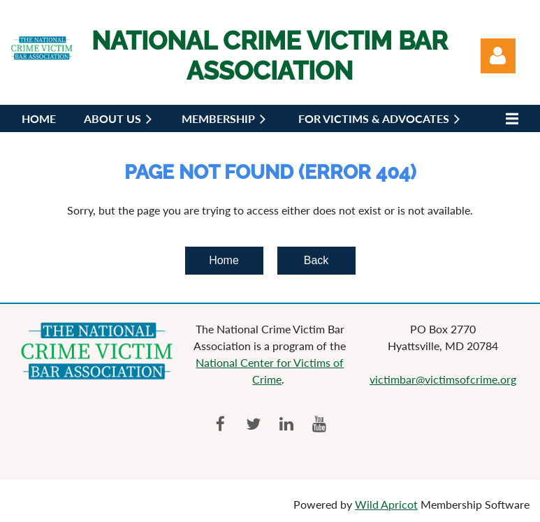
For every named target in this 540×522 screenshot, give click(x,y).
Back (316, 260)
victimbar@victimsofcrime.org (443, 379)
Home (224, 260)
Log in (498, 55)
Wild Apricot (386, 504)
